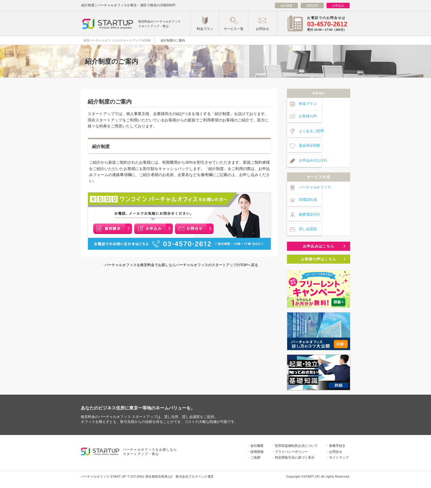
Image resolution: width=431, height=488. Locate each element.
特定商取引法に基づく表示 (294, 447)
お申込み (338, 5)
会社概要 (286, 5)
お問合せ (335, 441)
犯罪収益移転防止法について (296, 435)
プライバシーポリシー (291, 441)
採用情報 (257, 441)
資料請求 (312, 5)
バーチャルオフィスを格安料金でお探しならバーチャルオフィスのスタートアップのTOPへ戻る (181, 265)
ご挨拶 (255, 447)
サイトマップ (339, 447)
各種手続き (337, 435)
